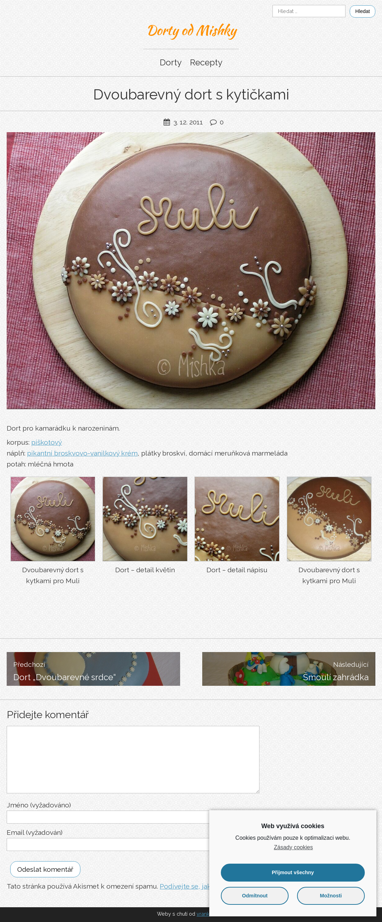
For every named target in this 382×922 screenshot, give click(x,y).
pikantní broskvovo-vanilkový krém (82, 453)
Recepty (206, 62)
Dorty (171, 62)
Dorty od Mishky (191, 30)
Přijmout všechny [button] (293, 872)
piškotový (46, 442)
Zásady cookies (293, 847)
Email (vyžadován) (34, 832)
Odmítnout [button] (255, 895)
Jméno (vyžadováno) (39, 805)
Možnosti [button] (331, 895)
